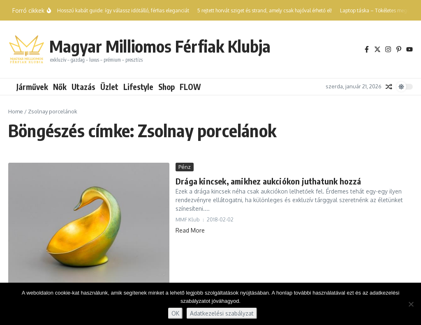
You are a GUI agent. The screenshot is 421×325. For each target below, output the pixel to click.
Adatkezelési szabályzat (222, 313)
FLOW (190, 87)
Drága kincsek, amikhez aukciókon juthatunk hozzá (268, 181)
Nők (60, 87)
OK (175, 313)
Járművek (32, 87)
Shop (166, 87)
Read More (190, 230)
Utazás (83, 87)
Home (15, 111)
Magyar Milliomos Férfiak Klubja (160, 46)
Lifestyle (138, 87)
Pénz (184, 167)
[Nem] (411, 304)
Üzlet (109, 87)
